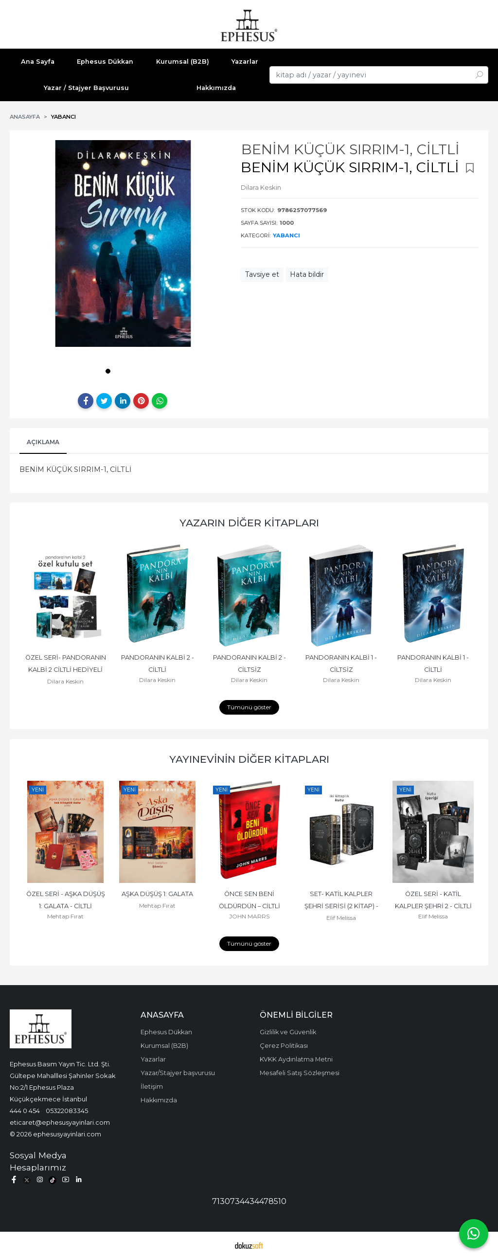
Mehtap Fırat (65, 916)
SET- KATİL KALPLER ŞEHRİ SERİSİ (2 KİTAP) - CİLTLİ (342, 906)
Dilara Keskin (65, 681)
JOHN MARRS (249, 916)
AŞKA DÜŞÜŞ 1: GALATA (157, 894)
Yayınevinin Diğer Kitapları (249, 759)
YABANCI (286, 235)
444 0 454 (25, 1110)
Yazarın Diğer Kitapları (249, 523)
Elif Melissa (341, 917)
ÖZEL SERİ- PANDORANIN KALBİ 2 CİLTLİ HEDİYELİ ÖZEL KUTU (66, 669)
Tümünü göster (249, 707)
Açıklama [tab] (43, 442)
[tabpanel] (122, 243)
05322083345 (67, 1110)
